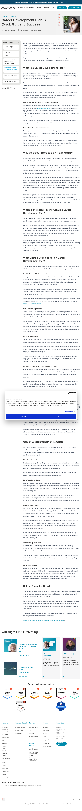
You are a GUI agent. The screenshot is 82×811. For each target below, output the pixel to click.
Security (4, 774)
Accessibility (5, 777)
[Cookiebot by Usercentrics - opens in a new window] (69, 393)
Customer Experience (20, 723)
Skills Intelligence (6, 758)
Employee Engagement (5, 747)
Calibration (4, 750)
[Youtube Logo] (79, 799)
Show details (69, 411)
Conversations (5, 737)
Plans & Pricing (5, 771)
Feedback (4, 743)
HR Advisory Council (46, 739)
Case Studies (18, 733)
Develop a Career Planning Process (33, 748)
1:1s (3, 740)
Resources (32, 723)
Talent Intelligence (6, 732)
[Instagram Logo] (74, 799)
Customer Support (20, 730)
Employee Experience (9, 16)
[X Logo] (11, 88)
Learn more (59, 2)
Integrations (5, 768)
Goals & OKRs (5, 734)
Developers (32, 739)
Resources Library (33, 727)
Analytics (4, 765)
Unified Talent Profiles (5, 761)
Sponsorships (46, 743)
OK (58, 416)
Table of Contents (11, 42)
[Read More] (51, 677)
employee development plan (32, 304)
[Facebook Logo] (8, 88)
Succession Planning (5, 754)
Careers (45, 733)
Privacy (44, 736)
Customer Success (20, 727)
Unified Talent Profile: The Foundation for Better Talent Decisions (51, 664)
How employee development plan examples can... (33, 759)
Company (46, 723)
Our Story (45, 727)
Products (5, 723)
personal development (44, 108)
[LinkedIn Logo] (14, 88)
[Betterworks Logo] (8, 8)
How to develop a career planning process (33, 753)
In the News (46, 730)
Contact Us (60, 723)
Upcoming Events (33, 736)
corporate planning (36, 83)
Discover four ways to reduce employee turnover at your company (44, 620)
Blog (30, 730)
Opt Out (23, 416)
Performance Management (5, 728)
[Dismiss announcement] (66, 2)
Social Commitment (47, 746)
